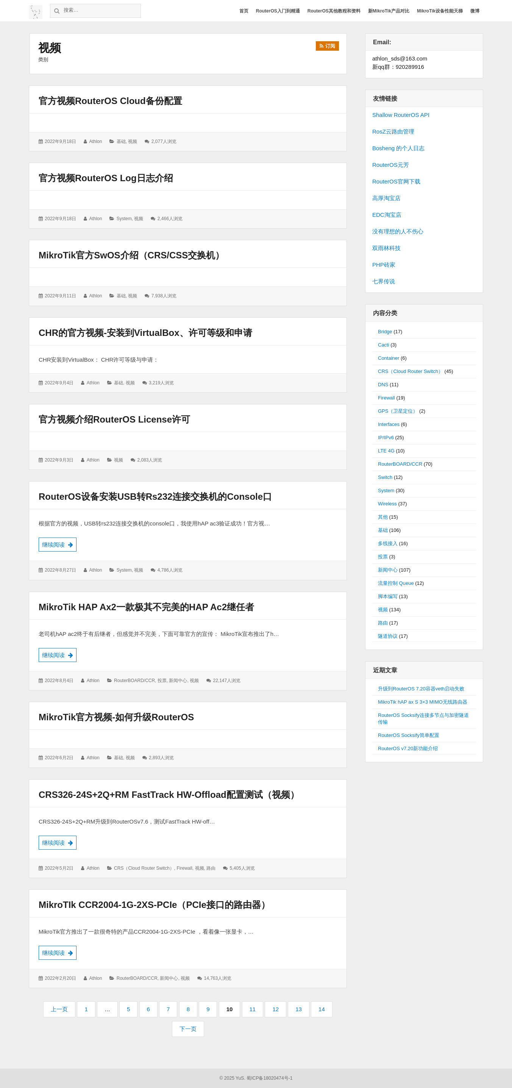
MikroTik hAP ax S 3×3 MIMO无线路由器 (422, 702)
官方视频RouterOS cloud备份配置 (110, 101)
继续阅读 (59, 544)
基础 (121, 141)
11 (255, 1011)
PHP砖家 (383, 264)
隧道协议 (388, 636)
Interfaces (389, 424)
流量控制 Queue (396, 583)
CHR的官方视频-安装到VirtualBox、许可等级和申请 (145, 333)
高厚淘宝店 (386, 198)
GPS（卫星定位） (398, 411)
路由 (210, 868)
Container (388, 358)
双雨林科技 (386, 248)
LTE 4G (386, 451)
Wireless (387, 504)
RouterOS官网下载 (396, 181)
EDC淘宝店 (386, 214)
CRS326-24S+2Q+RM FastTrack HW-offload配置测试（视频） (169, 795)
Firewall (184, 868)
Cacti (383, 345)
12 (278, 1011)
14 (324, 1011)
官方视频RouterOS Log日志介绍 (106, 178)
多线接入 (388, 543)
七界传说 (383, 281)
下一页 (188, 1029)
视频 (132, 141)
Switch (385, 477)
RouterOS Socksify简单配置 (408, 735)
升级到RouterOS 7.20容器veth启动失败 (421, 689)
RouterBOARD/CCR (134, 680)
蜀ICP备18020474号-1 (269, 1078)
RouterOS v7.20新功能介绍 (408, 748)
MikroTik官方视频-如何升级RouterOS (116, 717)
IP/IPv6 (386, 437)
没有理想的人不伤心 (397, 231)
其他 (383, 517)
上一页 (59, 1009)
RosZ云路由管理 (393, 131)
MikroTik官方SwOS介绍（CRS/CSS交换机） (131, 255)
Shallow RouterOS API (400, 115)
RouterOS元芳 (390, 165)
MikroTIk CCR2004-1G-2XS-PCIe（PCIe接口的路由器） (154, 905)
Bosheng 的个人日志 (398, 148)
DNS (383, 384)
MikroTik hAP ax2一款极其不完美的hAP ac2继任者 (146, 607)
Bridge (385, 331)
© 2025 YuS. (232, 1078)
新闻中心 (178, 680)
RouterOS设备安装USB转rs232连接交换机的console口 (155, 496)
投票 (162, 680)
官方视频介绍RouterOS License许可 (114, 419)
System (124, 218)
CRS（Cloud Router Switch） (144, 868)
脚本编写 (388, 596)
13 (301, 1011)
